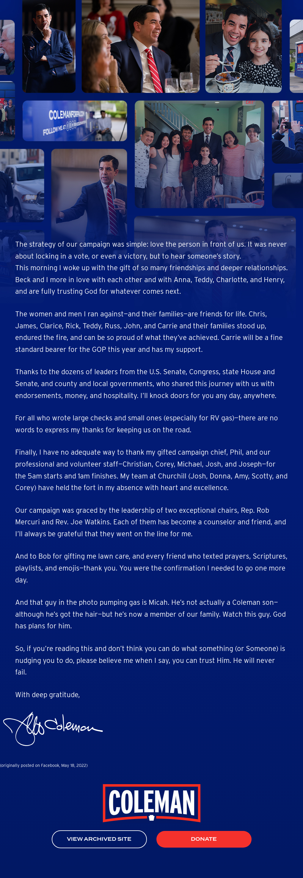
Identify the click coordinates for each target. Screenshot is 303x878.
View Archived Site (99, 839)
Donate (204, 839)
